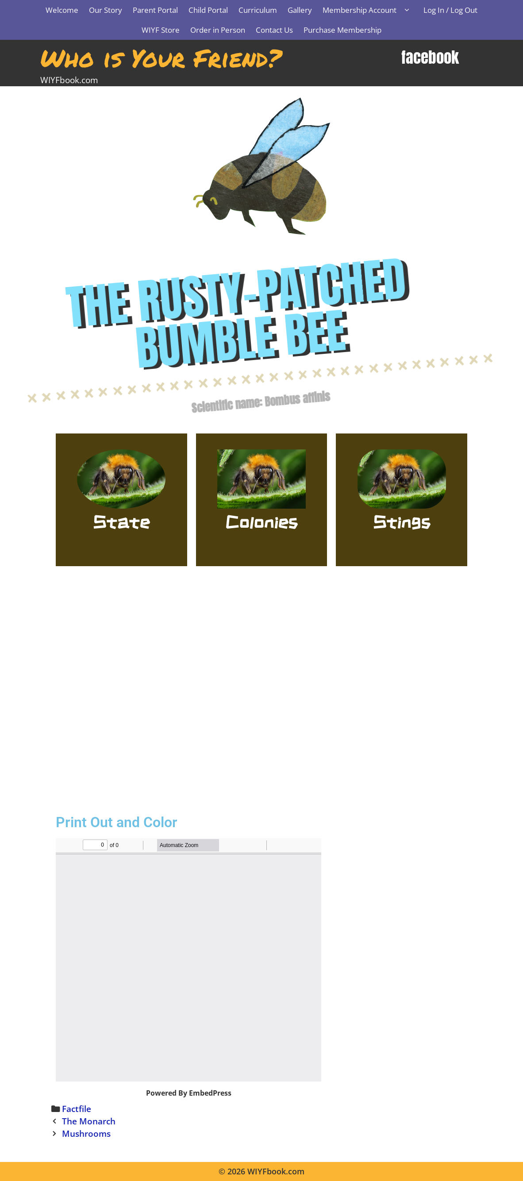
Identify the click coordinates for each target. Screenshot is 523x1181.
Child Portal (208, 10)
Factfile (76, 1108)
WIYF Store (161, 30)
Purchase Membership (342, 30)
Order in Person (217, 30)
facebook (430, 57)
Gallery (300, 10)
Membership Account (370, 10)
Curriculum (257, 10)
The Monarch (88, 1121)
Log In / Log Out (450, 10)
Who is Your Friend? (160, 57)
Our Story (105, 10)
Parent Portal (155, 10)
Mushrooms (86, 1133)
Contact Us (274, 30)
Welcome (62, 10)
